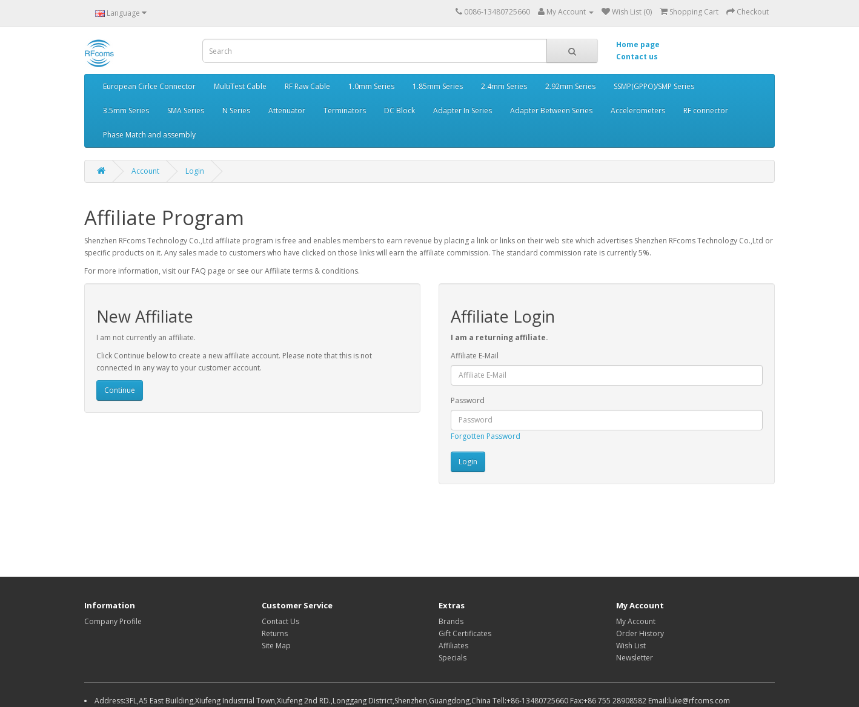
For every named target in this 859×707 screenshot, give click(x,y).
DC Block (399, 110)
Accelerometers (638, 110)
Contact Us (280, 621)
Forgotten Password (485, 436)
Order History (640, 633)
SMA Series (185, 110)
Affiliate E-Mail (475, 355)
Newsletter (634, 658)
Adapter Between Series (551, 110)
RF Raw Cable (307, 86)
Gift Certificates (465, 633)
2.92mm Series (570, 86)
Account (145, 171)
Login (194, 171)
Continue (119, 390)
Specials (452, 658)
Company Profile (113, 621)
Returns (275, 633)
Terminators (344, 110)
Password (468, 400)
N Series (236, 110)
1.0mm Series (371, 86)
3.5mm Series (126, 110)
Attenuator (286, 110)
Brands (451, 621)
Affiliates (453, 645)
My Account (635, 621)
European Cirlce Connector (149, 86)
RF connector (705, 110)
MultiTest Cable (240, 86)
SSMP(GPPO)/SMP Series (654, 86)
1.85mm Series (438, 86)
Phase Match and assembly (149, 135)
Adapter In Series (462, 110)
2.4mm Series (504, 86)
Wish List (631, 645)
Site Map (276, 645)
